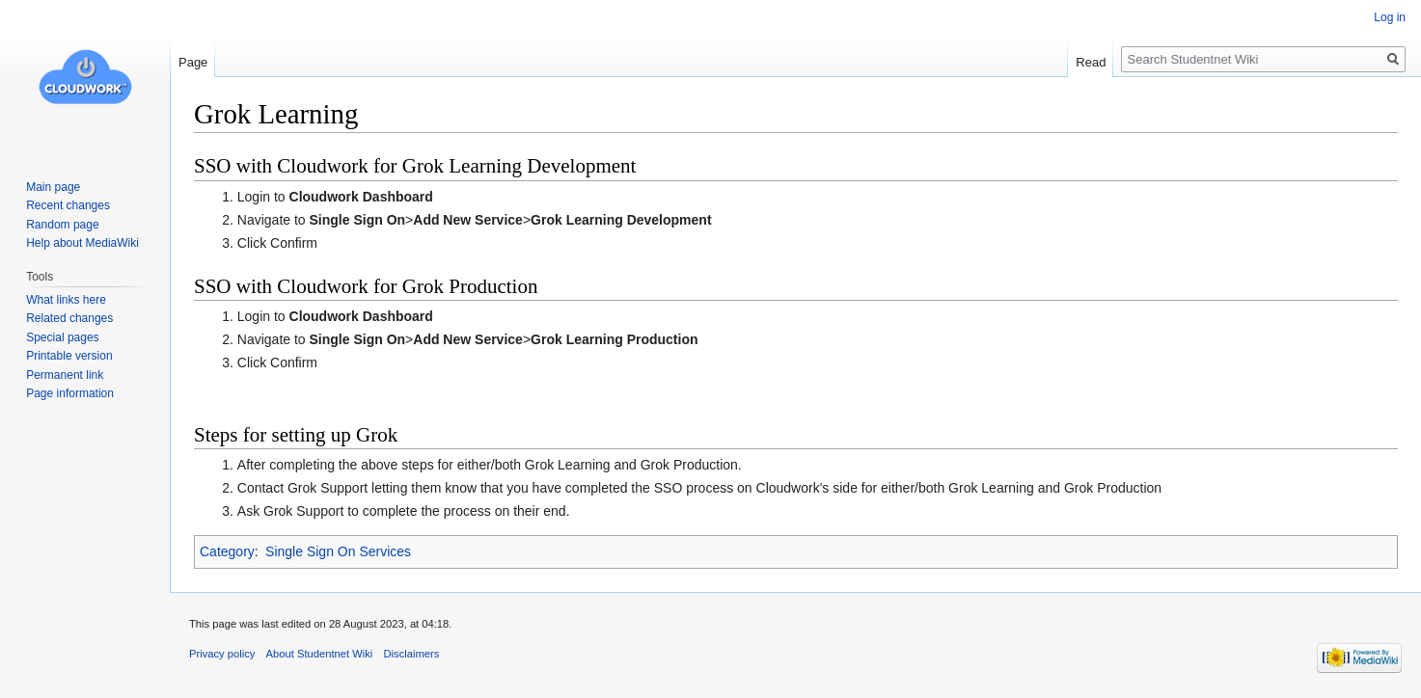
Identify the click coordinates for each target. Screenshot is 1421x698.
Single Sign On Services (338, 551)
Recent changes (68, 205)
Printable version (69, 355)
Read (1091, 62)
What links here (66, 300)
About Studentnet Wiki (319, 653)
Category (227, 551)
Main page (53, 187)
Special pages (62, 337)
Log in (1390, 17)
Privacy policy (222, 653)
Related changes (69, 318)
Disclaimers (411, 653)
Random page (62, 224)
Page (192, 62)
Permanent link (64, 375)
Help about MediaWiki (82, 243)
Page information (70, 393)
